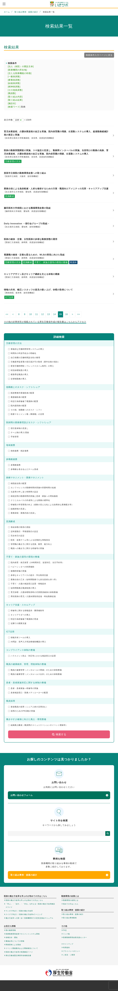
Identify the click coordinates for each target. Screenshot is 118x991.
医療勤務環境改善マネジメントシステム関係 (23, 934)
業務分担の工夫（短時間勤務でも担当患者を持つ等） (33, 579)
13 (48, 314)
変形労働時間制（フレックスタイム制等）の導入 (31, 366)
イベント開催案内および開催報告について (22, 948)
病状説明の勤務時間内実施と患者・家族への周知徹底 (33, 496)
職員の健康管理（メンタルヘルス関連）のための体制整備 (35, 670)
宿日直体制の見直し (18, 428)
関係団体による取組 (13, 945)
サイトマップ (68, 944)
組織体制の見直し (17, 509)
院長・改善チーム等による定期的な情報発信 (29, 540)
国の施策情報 (11, 930)
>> (78, 314)
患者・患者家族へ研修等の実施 (23, 688)
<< (7, 314)
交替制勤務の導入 (17, 379)
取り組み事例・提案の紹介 (26, 12)
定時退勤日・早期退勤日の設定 (23, 531)
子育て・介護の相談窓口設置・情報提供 (27, 584)
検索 (107, 833)
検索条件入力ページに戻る (99, 55)
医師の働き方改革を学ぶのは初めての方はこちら (24, 900)
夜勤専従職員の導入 (18, 374)
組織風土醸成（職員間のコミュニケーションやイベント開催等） (38, 725)
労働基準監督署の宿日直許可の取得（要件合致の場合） (34, 362)
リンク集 (66, 934)
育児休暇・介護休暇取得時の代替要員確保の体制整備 (33, 592)
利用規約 (66, 947)
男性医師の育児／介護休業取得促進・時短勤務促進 (32, 596)
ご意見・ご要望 (69, 955)
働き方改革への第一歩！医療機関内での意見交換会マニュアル (29, 918)
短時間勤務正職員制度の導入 (22, 588)
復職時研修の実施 (17, 571)
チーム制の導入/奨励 (18, 432)
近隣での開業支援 (17, 623)
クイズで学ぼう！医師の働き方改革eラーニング (24, 914)
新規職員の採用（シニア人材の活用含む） (28, 707)
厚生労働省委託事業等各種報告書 (18, 955)
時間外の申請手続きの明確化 (22, 353)
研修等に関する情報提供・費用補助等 (26, 610)
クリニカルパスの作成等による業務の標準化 (29, 500)
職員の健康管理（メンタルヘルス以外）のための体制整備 (35, 674)
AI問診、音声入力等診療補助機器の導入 (27, 642)
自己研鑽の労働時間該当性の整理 (24, 358)
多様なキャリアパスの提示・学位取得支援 (28, 575)
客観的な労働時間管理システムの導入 (26, 349)
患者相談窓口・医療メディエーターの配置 (28, 693)
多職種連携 (14, 465)
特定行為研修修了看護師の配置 (23, 401)
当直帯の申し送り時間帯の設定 (23, 492)
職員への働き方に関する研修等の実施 (26, 548)
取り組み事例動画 (70, 918)
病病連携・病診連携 (18, 451)
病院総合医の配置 (17, 483)
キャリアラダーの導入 (19, 615)
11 (36, 314)
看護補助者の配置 (17, 397)
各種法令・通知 (12, 937)
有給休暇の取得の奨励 (19, 527)
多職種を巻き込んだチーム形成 (23, 469)
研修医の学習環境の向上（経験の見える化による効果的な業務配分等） (41, 505)
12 (42, 314)
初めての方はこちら (70, 904)
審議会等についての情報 (15, 941)
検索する (59, 734)
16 (66, 314)
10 (30, 314)
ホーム (7, 12)
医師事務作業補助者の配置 (21, 393)
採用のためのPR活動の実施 (21, 711)
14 (54, 314)
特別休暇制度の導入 (18, 370)
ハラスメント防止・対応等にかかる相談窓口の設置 (32, 656)
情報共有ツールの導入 (19, 637)
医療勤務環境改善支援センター (75, 937)
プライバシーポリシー (71, 951)
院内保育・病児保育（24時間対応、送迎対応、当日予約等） (36, 562)
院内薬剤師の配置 (17, 406)
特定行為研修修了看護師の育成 (23, 619)
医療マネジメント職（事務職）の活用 (26, 414)
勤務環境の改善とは (70, 900)
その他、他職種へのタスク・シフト (25, 410)
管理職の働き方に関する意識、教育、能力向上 (30, 544)
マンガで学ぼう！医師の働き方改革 (19, 911)
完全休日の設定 (16, 536)
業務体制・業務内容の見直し (22, 513)
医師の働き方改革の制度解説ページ (19, 952)
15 (60, 314)
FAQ (65, 930)
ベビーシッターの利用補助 (21, 567)
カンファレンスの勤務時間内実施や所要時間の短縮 (32, 488)
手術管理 (13, 437)
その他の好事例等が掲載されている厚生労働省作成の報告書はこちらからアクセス (45, 322)
